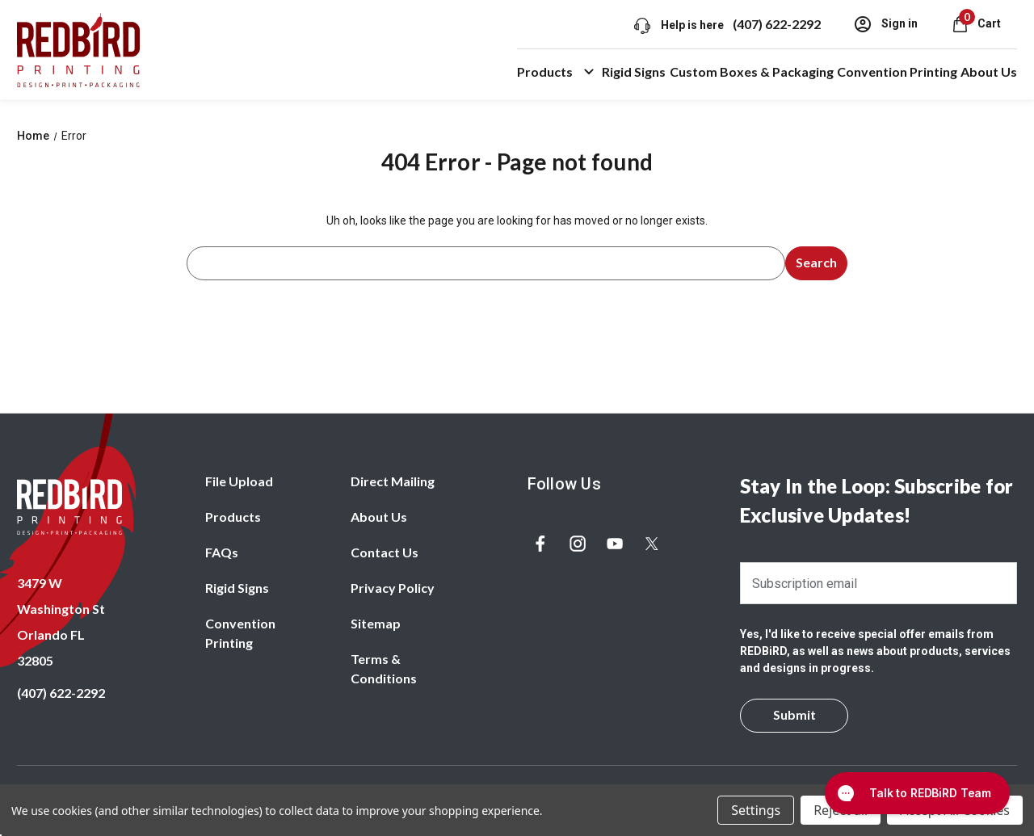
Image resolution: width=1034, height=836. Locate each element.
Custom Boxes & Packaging (752, 71)
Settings (755, 810)
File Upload (239, 481)
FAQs (221, 552)
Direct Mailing (393, 481)
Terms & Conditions (384, 668)
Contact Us (384, 552)
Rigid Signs (634, 71)
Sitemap (376, 623)
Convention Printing (897, 71)
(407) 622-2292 (776, 24)
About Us (988, 71)
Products (558, 72)
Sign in (884, 24)
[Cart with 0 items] (975, 23)
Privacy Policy (393, 587)
